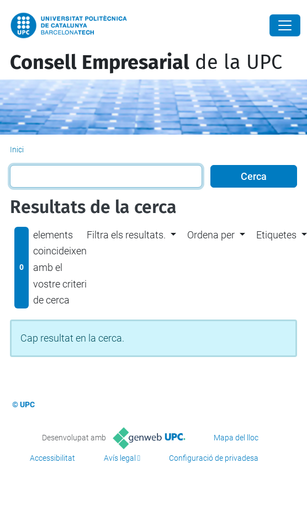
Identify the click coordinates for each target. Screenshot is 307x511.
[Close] (284, 25)
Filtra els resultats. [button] (126, 235)
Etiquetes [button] (276, 235)
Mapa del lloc (236, 437)
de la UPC (146, 62)
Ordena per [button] (211, 235)
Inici (17, 149)
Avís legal (120, 458)
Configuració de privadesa (213, 458)
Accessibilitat (52, 458)
